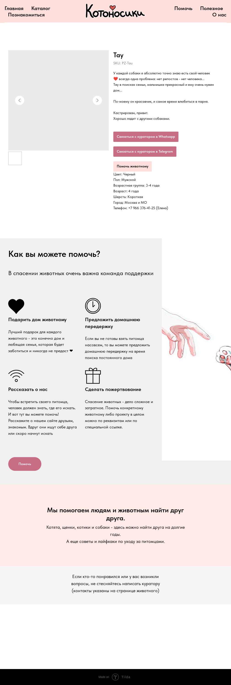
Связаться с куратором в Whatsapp (146, 136)
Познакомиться (26, 14)
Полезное (211, 8)
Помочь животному (132, 166)
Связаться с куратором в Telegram (145, 151)
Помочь (183, 8)
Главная (14, 8)
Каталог (40, 8)
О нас (219, 14)
